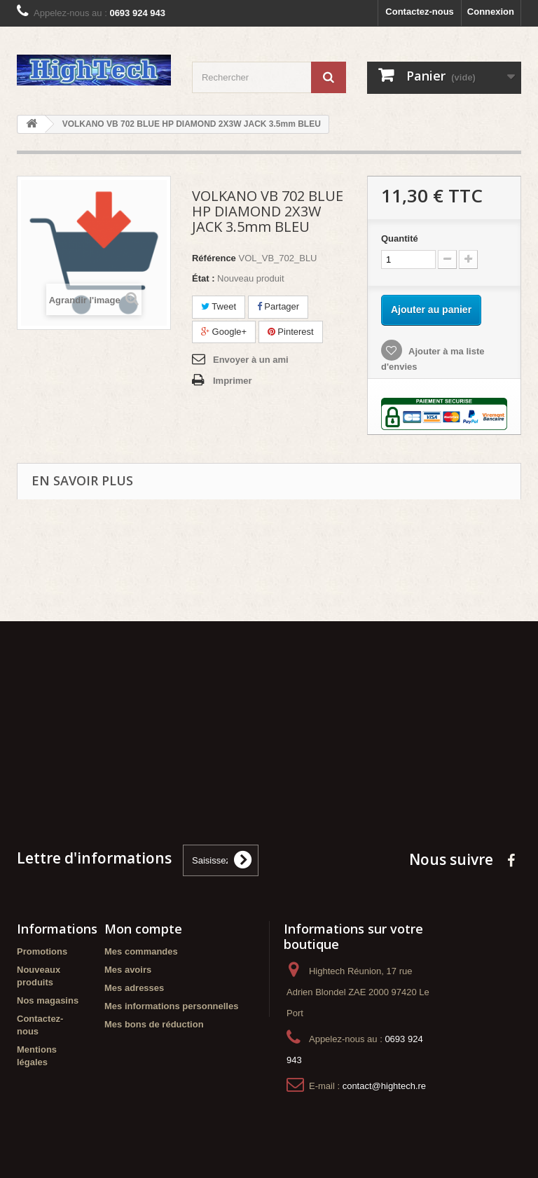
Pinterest (291, 331)
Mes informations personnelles (171, 1006)
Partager (278, 306)
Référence (214, 258)
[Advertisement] (269, 728)
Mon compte (143, 928)
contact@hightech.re (384, 1086)
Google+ (224, 331)
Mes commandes (141, 951)
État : (203, 278)
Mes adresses (134, 988)
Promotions (42, 951)
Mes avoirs (127, 969)
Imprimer (232, 380)
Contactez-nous (419, 11)
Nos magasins (47, 1000)
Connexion (490, 11)
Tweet (218, 306)
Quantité (399, 238)
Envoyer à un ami (251, 359)
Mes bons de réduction (154, 1024)
